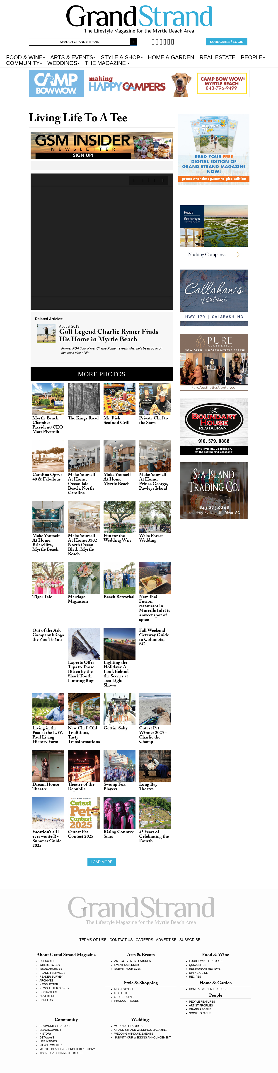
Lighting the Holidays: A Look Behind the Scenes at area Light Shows (116, 674)
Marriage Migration (78, 600)
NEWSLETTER (49, 984)
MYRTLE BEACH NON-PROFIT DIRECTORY (67, 1049)
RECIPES (195, 976)
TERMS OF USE (92, 940)
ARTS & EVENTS (72, 57)
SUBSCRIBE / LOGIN (227, 42)
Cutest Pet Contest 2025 (80, 835)
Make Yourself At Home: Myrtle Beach (117, 479)
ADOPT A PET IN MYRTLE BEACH (61, 1053)
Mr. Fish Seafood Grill (117, 421)
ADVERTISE (166, 940)
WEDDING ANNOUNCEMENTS (133, 1033)
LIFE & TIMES (48, 1041)
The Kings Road (83, 419)
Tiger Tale (42, 597)
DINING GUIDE (198, 972)
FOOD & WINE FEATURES (205, 961)
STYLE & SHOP (121, 57)
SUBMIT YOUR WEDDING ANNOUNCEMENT (142, 1037)
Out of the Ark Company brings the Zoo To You (48, 635)
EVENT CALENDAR (126, 964)
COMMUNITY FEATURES (55, 1026)
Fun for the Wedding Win (117, 539)
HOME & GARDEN (171, 57)
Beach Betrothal (119, 597)
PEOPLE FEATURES (202, 1001)
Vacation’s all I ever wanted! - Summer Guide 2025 (46, 839)
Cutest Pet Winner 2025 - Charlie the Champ (153, 735)
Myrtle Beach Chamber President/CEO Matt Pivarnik (47, 425)
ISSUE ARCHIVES (51, 968)
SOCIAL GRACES (200, 1013)
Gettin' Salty (116, 729)
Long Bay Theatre (148, 787)
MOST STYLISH (124, 989)
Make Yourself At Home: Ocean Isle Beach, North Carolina (81, 484)
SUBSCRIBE (189, 940)
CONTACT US (121, 940)
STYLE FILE (122, 993)
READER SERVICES (52, 972)
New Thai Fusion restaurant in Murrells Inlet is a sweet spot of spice (154, 609)
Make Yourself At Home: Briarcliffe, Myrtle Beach (46, 543)
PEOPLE (253, 57)
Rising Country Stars (118, 835)
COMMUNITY (24, 62)
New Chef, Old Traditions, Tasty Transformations (84, 735)
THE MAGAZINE (107, 62)
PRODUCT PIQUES (126, 1000)
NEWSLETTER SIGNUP (54, 988)
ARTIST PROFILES (201, 1005)
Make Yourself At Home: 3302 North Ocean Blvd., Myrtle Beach (82, 545)
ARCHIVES (46, 980)
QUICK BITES (197, 964)
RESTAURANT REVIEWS (205, 968)
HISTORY (46, 1033)
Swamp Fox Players (115, 787)
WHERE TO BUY (50, 964)
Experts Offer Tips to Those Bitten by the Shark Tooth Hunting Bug (81, 672)
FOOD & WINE (25, 57)
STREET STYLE (124, 997)
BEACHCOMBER (50, 1029)
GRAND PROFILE (200, 1009)
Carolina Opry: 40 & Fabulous (47, 477)
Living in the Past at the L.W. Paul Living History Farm (47, 735)
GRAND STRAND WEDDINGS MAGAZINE (140, 1029)
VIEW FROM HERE (52, 1045)
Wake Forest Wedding (151, 539)
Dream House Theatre (45, 787)
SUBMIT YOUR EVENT (128, 968)
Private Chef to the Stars (153, 421)
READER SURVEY (51, 976)
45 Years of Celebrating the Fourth (154, 837)
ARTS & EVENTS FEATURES (132, 961)
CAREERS (144, 940)
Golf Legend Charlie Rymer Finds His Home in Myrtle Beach (108, 336)
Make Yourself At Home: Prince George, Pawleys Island (153, 482)
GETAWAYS (47, 1037)
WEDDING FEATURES (128, 1026)
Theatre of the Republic (81, 787)
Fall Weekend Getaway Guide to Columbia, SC (154, 638)
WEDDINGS (63, 62)
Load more (101, 862)
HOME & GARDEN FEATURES (208, 989)
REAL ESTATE (217, 57)
